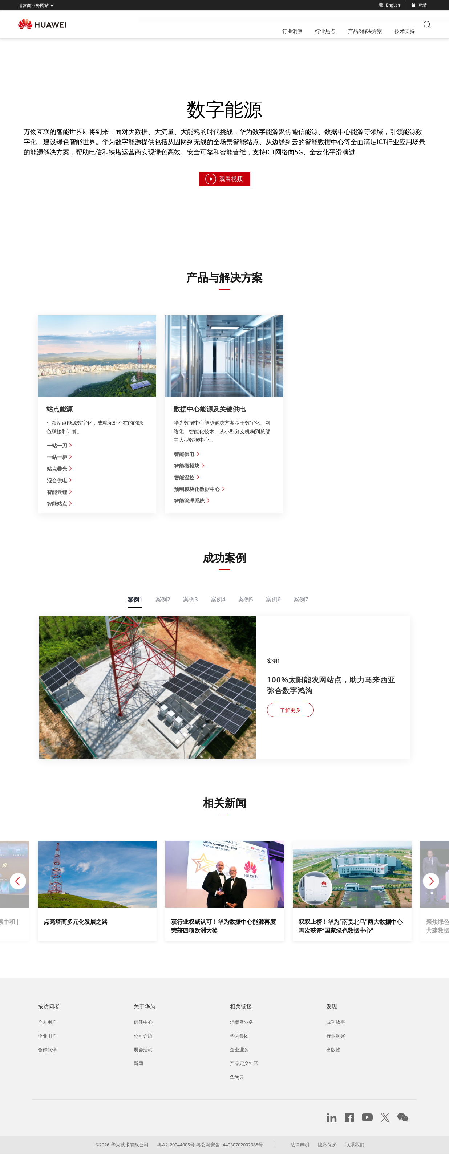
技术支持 (280, 24)
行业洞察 (168, 24)
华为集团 (239, 1039)
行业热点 (201, 24)
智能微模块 (189, 466)
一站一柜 (60, 457)
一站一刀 (60, 445)
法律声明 (299, 1147)
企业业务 (239, 1053)
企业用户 (47, 1039)
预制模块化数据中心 (199, 489)
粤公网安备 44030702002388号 (229, 1147)
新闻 (138, 1066)
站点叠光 (60, 469)
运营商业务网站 (37, 5)
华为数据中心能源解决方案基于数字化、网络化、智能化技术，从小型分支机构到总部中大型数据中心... (222, 431)
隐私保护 (327, 1147)
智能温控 (187, 477)
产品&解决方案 (241, 24)
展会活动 (143, 1053)
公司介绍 (143, 1039)
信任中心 (143, 1025)
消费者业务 (242, 1025)
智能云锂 (60, 493)
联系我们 (354, 1147)
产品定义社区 (244, 1066)
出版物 (333, 1053)
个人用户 (47, 1025)
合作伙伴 (47, 1053)
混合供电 (60, 481)
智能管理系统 (192, 501)
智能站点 (60, 504)
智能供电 (187, 454)
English (389, 5)
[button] (52, 887)
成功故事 (335, 1025)
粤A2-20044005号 (176, 1147)
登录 (418, 5)
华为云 (237, 1080)
